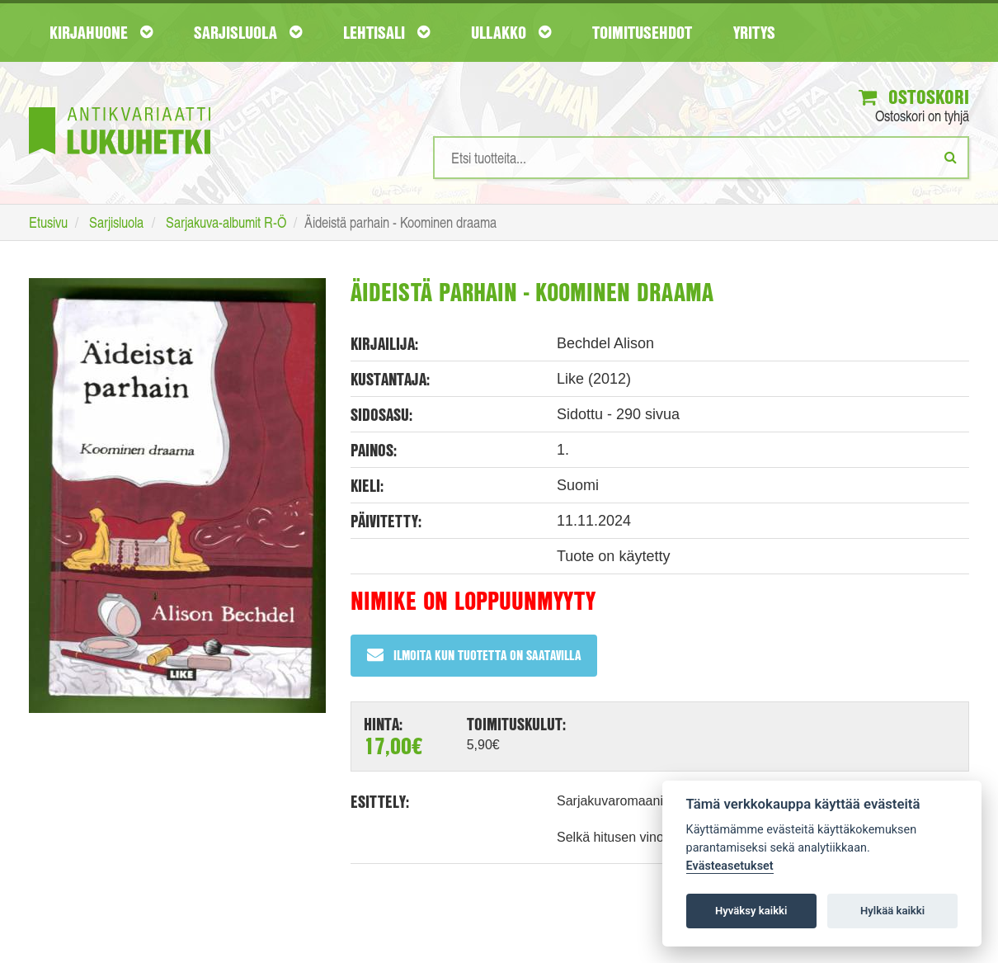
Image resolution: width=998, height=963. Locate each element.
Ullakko (511, 32)
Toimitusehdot (642, 32)
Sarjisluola (248, 32)
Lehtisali (386, 32)
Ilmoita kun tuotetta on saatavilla (474, 654)
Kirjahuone (101, 32)
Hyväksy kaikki (751, 910)
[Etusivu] (119, 106)
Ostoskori (914, 96)
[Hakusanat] (701, 157)
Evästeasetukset (730, 866)
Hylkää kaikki (892, 910)
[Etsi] (950, 157)
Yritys (754, 32)
